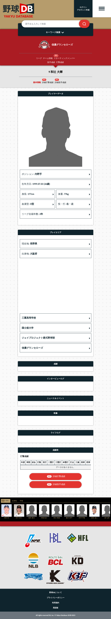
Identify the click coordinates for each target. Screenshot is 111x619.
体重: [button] (63, 194)
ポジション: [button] (32, 174)
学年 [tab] (7, 501)
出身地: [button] (29, 253)
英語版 (55, 608)
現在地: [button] (29, 243)
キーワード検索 (55, 32)
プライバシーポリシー (55, 598)
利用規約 (55, 603)
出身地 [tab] (14, 501)
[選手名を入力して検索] (54, 23)
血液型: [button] (28, 204)
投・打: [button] (65, 204)
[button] (55, 317)
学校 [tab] (21, 501)
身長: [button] (28, 194)
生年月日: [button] (36, 184)
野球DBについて (55, 592)
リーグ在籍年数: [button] (32, 214)
